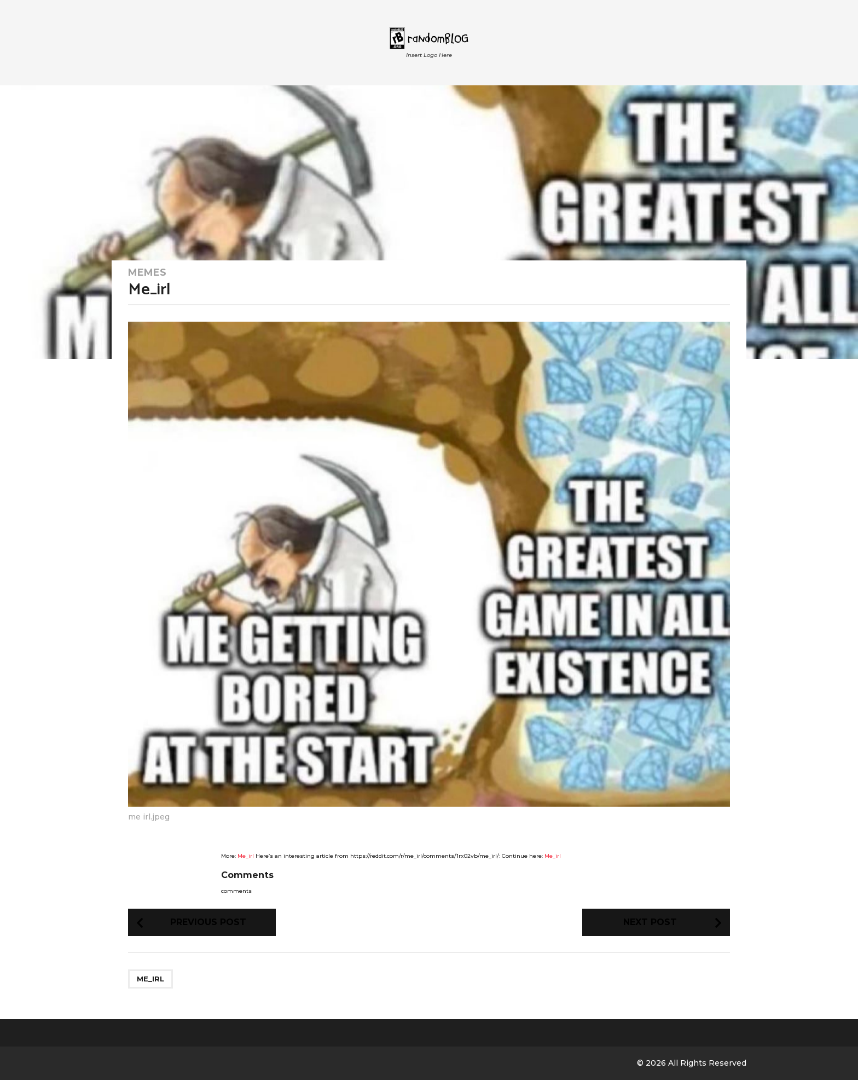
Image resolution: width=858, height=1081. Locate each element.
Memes (147, 272)
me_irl (150, 979)
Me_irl (245, 855)
